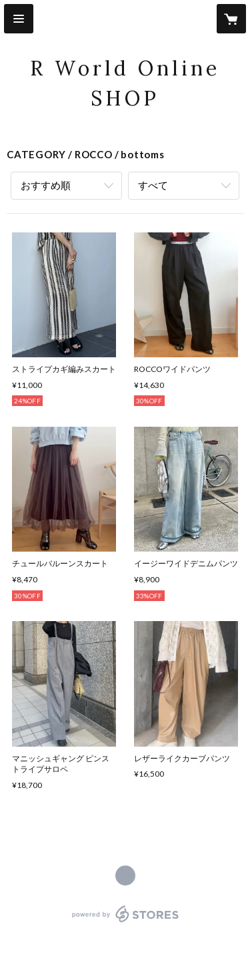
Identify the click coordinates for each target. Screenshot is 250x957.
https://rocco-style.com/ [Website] (125, 876)
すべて (153, 185)
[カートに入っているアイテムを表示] (231, 18)
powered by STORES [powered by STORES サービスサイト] (125, 922)
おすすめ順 (46, 185)
